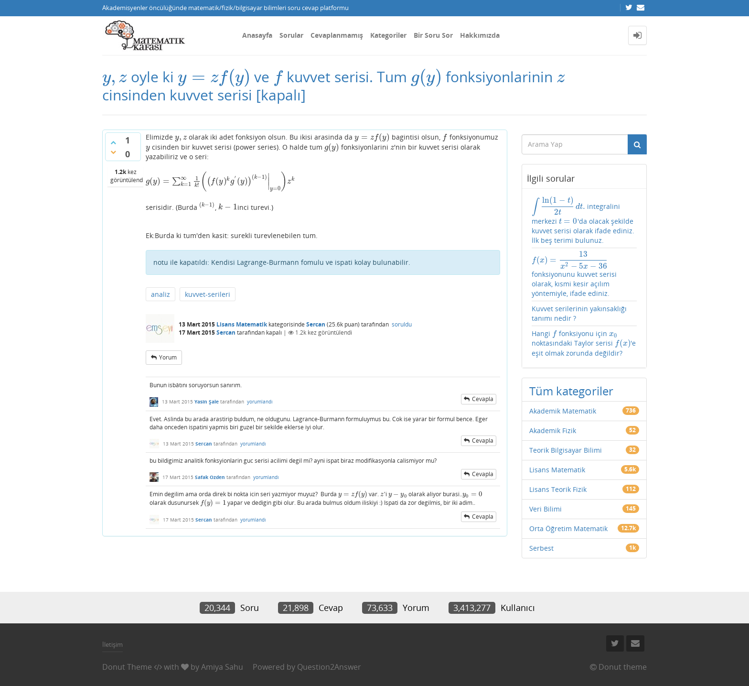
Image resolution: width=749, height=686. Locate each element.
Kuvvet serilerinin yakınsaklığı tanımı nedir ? (579, 313)
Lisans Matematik (241, 324)
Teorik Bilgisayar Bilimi (565, 450)
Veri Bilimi (545, 508)
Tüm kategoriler (571, 391)
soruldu (402, 324)
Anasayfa (257, 35)
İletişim (112, 644)
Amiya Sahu (222, 667)
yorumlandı (260, 401)
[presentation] (114, 77)
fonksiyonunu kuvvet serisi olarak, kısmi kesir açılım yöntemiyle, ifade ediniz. (574, 274)
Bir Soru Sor (433, 35)
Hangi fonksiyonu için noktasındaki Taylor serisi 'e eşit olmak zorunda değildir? (584, 343)
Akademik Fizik (552, 430)
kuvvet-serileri (207, 294)
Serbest (541, 548)
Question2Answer (329, 667)
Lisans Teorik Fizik (558, 489)
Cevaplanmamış (336, 35)
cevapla (482, 399)
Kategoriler (388, 35)
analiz (160, 294)
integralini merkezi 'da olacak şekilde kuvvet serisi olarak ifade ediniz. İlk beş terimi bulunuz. (583, 220)
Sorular (291, 35)
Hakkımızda (480, 35)
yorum (168, 357)
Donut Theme (127, 667)
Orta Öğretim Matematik (568, 528)
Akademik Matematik (562, 410)
